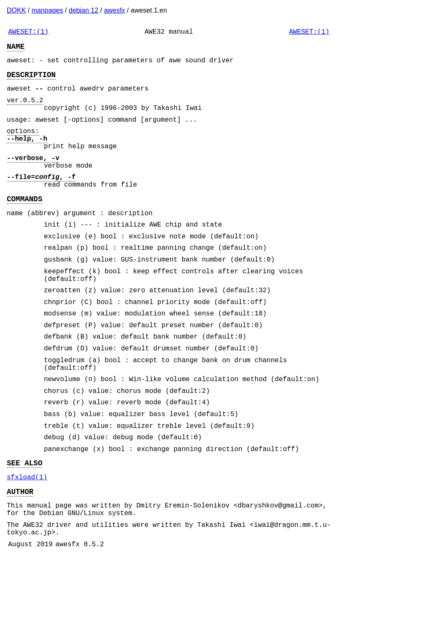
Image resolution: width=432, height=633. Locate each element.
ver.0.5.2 (25, 110)
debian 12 (83, 10)
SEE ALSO (24, 528)
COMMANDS (24, 225)
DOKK (16, 10)
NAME (15, 49)
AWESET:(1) (28, 32)
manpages (47, 10)
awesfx (114, 10)
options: (23, 145)
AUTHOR (20, 560)
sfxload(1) (27, 544)
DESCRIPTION (31, 81)
